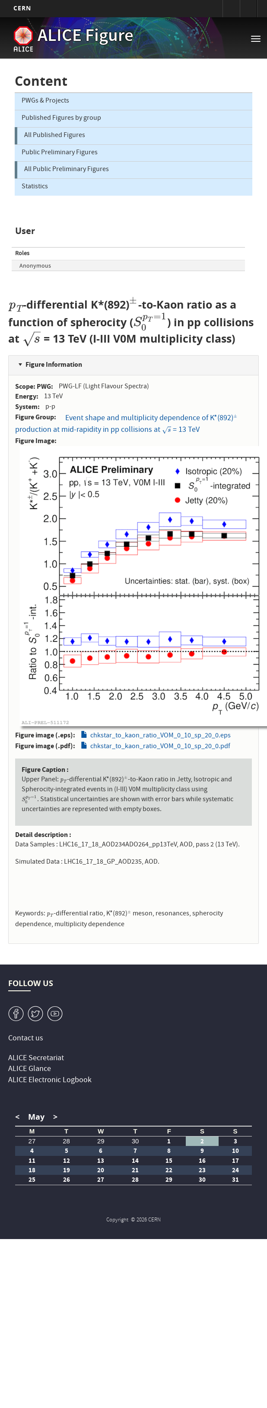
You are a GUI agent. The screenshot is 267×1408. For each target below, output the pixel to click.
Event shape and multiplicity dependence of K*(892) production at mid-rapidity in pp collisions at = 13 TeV (126, 424)
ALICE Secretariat (36, 1059)
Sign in (231, 8)
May (36, 1116)
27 (32, 1141)
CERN (22, 8)
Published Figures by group (61, 118)
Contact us (25, 1039)
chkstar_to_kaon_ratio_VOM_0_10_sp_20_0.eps (160, 736)
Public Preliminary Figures (60, 153)
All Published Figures (54, 136)
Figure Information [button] (53, 364)
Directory (248, 8)
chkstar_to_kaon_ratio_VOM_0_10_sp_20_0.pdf (160, 747)
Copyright (118, 1220)
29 (101, 1141)
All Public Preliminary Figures (66, 170)
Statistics (35, 187)
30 (135, 1141)
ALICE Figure (86, 37)
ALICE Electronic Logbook (50, 1080)
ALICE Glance (29, 1069)
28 (66, 1141)
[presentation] (15, 304)
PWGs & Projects (45, 101)
